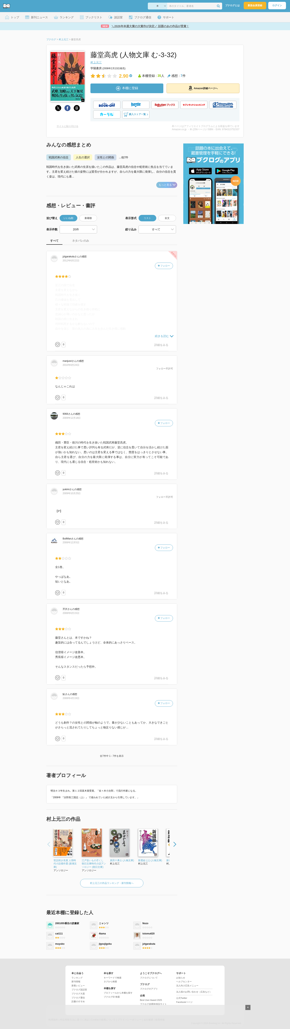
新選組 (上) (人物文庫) (150, 860)
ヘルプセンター (184, 981)
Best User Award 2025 (151, 1000)
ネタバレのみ (80, 240)
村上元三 (96, 62)
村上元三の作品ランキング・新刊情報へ (112, 883)
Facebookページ (184, 1002)
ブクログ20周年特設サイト (153, 1004)
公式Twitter (181, 998)
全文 (167, 218)
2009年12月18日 (72, 418)
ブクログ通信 (78, 997)
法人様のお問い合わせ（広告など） (194, 992)
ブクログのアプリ (149, 989)
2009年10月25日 (72, 493)
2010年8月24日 (71, 365)
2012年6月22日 (71, 260)
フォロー (164, 265)
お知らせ (180, 977)
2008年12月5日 (71, 542)
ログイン (277, 5)
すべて (54, 240)
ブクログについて (149, 977)
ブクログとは (232, 5)
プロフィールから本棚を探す (118, 993)
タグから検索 (110, 981)
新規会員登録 (255, 5)
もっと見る (167, 184)
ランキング (77, 977)
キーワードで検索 (112, 977)
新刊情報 (75, 981)
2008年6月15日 (71, 613)
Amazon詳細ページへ (203, 88)
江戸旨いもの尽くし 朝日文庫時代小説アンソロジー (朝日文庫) (94, 864)
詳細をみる (161, 344)
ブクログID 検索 (112, 997)
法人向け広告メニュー (187, 985)
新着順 (88, 218)
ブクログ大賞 (78, 993)
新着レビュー (78, 985)
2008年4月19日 (71, 698)
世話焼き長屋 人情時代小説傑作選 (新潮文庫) (65, 864)
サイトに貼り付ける (67, 126)
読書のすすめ (78, 1001)
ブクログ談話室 (79, 989)
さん (71, 256)
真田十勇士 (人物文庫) (122, 860)
